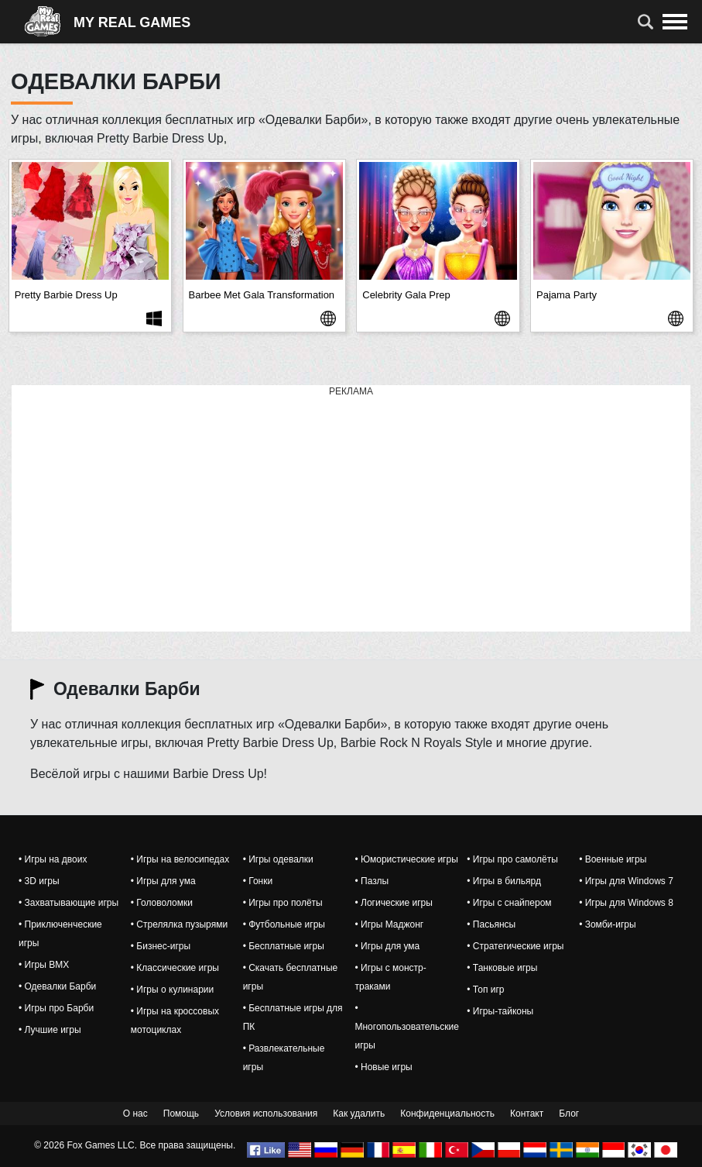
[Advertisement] (351, 509)
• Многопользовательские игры (406, 1027)
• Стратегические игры (515, 946)
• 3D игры (39, 881)
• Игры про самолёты (512, 859)
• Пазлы (371, 881)
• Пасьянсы (491, 924)
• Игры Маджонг (388, 924)
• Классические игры (175, 967)
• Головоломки (162, 902)
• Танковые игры (502, 967)
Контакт (526, 1113)
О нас (135, 1113)
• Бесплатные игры (283, 946)
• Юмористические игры (405, 859)
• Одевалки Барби (57, 986)
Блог (569, 1113)
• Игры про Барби (56, 1008)
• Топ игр (485, 989)
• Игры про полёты (283, 902)
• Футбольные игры (284, 924)
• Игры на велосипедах (180, 859)
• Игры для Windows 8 (626, 902)
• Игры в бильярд (504, 881)
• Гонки (257, 881)
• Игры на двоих (53, 859)
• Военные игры (612, 859)
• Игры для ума (163, 881)
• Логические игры (393, 902)
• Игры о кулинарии (172, 989)
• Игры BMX (44, 964)
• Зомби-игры (607, 924)
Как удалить (359, 1113)
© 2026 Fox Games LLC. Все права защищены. (134, 1145)
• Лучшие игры (50, 1029)
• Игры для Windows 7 (626, 881)
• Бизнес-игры (160, 946)
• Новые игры (383, 1067)
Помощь (181, 1113)
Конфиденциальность (447, 1113)
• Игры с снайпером (509, 902)
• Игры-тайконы (500, 1011)
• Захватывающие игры (68, 902)
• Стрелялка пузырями (179, 924)
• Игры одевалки (278, 859)
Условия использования (265, 1113)
